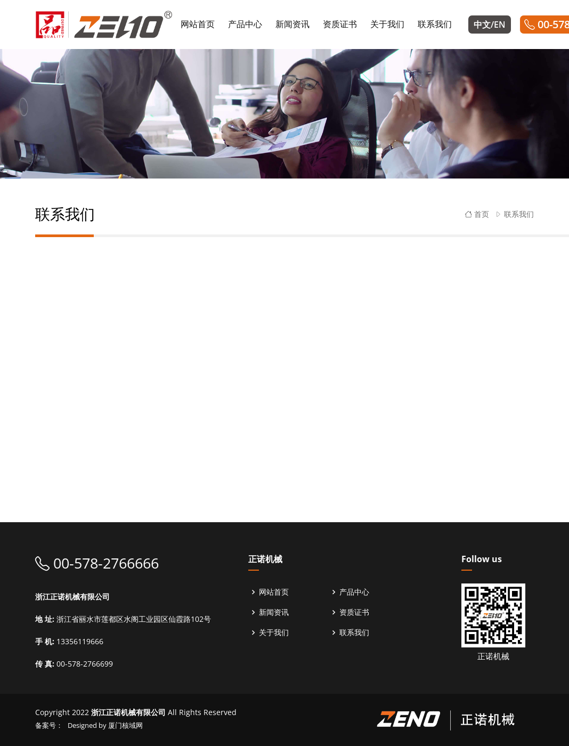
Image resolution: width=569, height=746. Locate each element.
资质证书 (354, 612)
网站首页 (198, 24)
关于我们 (274, 632)
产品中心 (354, 592)
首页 (477, 214)
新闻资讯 (274, 612)
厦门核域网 (125, 725)
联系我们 (519, 214)
